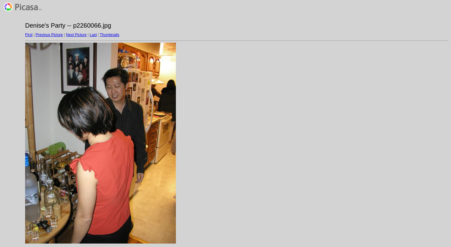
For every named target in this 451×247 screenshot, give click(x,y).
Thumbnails (109, 35)
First (28, 35)
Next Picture (76, 35)
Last (93, 35)
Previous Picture (49, 35)
